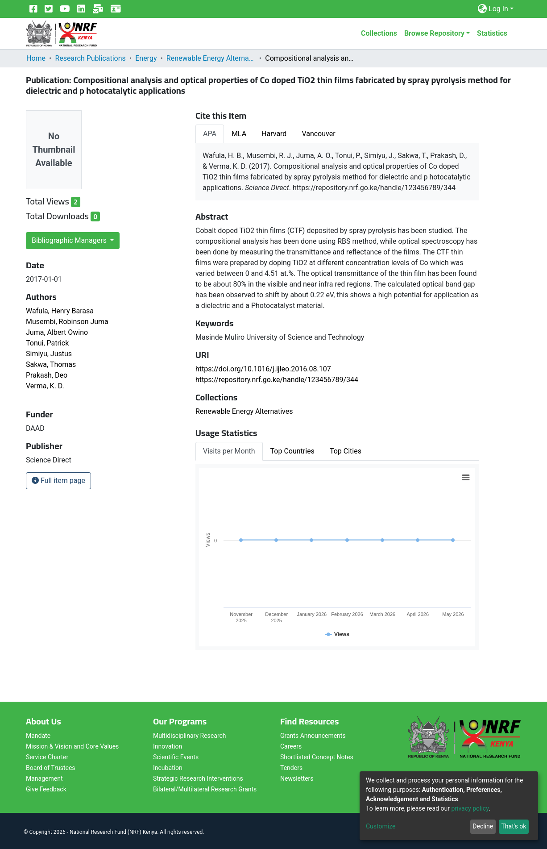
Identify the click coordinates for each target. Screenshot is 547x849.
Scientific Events (176, 757)
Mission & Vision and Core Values (72, 746)
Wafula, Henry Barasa (60, 311)
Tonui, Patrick (47, 343)
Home (36, 58)
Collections (379, 33)
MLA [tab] (239, 133)
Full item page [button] (58, 480)
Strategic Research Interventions (198, 778)
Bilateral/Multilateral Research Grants (205, 789)
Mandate (38, 735)
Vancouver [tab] (318, 133)
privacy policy (470, 808)
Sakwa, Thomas (51, 364)
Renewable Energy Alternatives (211, 58)
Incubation (167, 767)
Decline (482, 826)
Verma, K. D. (45, 386)
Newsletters (297, 778)
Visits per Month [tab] (229, 451)
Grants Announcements (313, 735)
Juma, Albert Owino (57, 332)
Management (44, 778)
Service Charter (47, 757)
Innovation (167, 746)
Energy (146, 58)
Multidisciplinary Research (189, 735)
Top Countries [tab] (292, 451)
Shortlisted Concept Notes (316, 757)
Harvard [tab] (273, 133)
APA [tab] (209, 133)
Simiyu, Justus (49, 354)
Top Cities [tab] (345, 451)
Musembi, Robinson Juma (67, 321)
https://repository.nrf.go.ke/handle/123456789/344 (276, 379)
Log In (498, 8)
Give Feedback (46, 789)
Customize (380, 826)
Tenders (291, 767)
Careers (291, 746)
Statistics (492, 33)
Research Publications (90, 58)
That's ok (513, 826)
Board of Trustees (50, 767)
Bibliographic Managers (70, 240)
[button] (482, 9)
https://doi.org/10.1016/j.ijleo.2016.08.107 (263, 369)
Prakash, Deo (46, 375)
